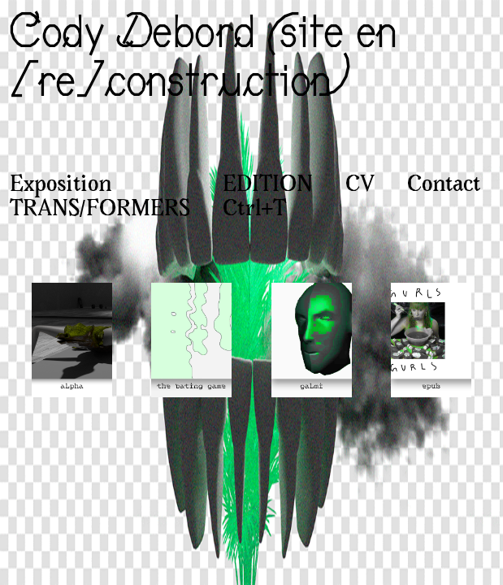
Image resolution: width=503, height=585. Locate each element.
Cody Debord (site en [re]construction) (201, 55)
